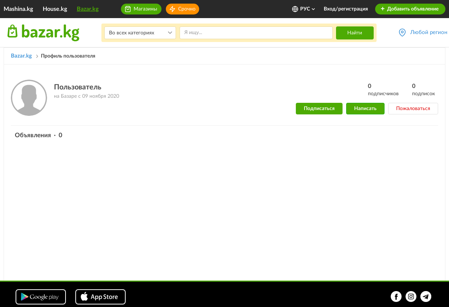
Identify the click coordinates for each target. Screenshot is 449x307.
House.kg (55, 9)
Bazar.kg (87, 9)
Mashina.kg (18, 9)
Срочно (187, 9)
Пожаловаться (413, 108)
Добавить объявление (409, 9)
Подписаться (319, 108)
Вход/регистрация (346, 9)
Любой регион (428, 32)
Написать (365, 108)
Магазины (145, 9)
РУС (308, 9)
